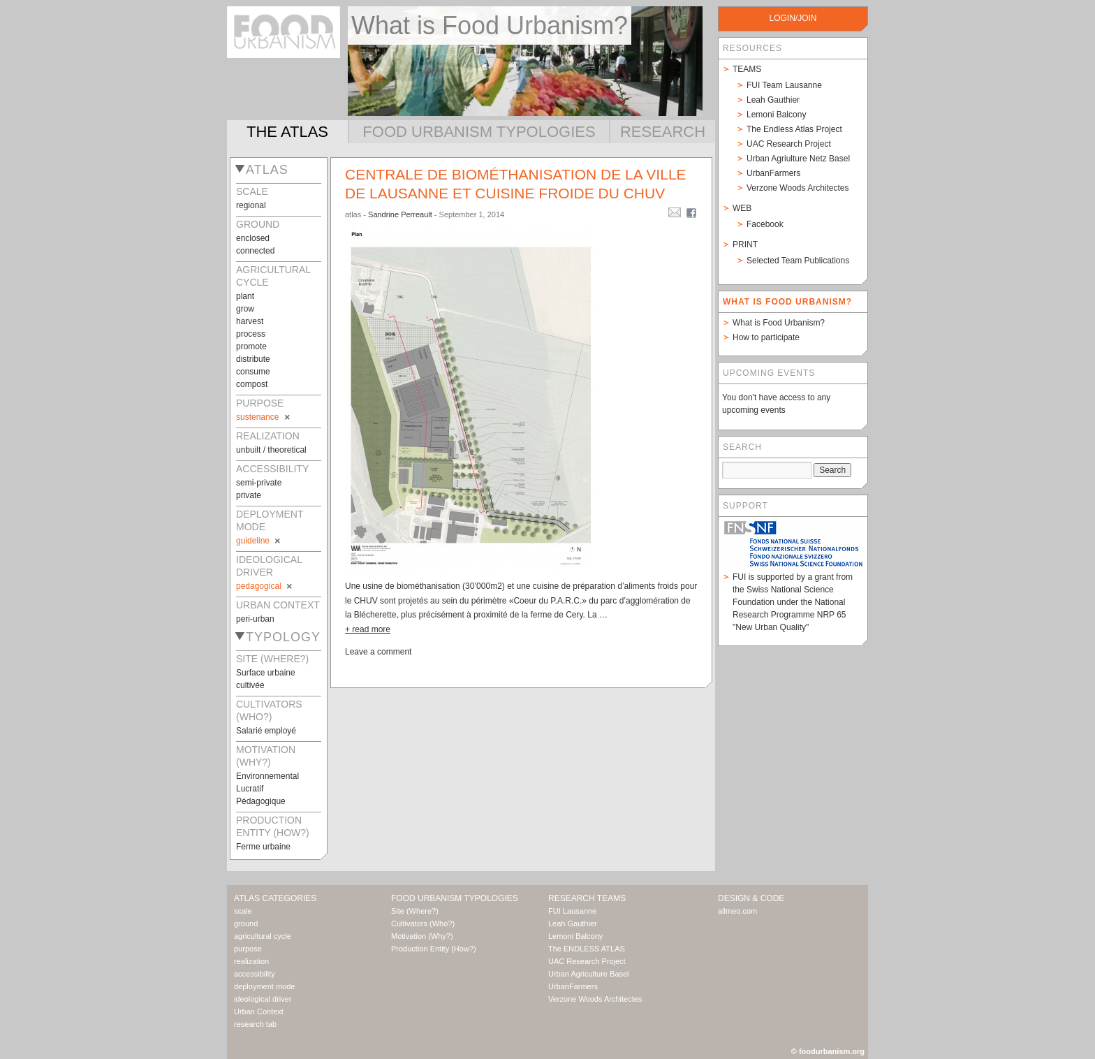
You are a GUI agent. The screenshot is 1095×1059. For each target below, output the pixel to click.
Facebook (765, 224)
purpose (248, 948)
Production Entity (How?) (433, 948)
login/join (792, 18)
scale (243, 911)
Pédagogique (261, 801)
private (248, 495)
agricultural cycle (262, 936)
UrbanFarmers (773, 173)
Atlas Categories (275, 898)
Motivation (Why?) (422, 936)
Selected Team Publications (798, 260)
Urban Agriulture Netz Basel (798, 158)
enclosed (253, 238)
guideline (259, 541)
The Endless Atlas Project (794, 129)
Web (742, 208)
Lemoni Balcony (776, 114)
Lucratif (249, 789)
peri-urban (255, 619)
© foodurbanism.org (828, 1051)
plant (245, 296)
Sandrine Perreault (400, 214)
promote (251, 346)
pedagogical (265, 586)
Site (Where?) (415, 911)
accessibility (254, 974)
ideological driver (263, 999)
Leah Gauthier (773, 100)
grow (245, 309)
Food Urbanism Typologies (478, 131)
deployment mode (264, 986)
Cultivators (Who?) (423, 923)
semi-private (258, 483)
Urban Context (259, 1011)
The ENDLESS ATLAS (586, 948)
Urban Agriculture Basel (588, 974)
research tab (255, 1024)
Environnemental (267, 776)
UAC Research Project (789, 144)
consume (253, 372)
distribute (253, 359)
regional (251, 205)
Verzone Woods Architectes (798, 188)
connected (255, 251)
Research (662, 131)
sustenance (264, 417)
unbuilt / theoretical (271, 450)
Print (745, 244)
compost (251, 384)
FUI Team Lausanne (784, 85)
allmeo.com (737, 911)
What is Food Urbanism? (779, 323)
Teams (747, 69)
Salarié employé (266, 731)
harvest (249, 321)
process (250, 334)
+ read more (367, 629)
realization (251, 961)
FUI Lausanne (572, 911)
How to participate (766, 337)
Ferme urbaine (263, 847)
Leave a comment (378, 652)
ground (246, 923)
